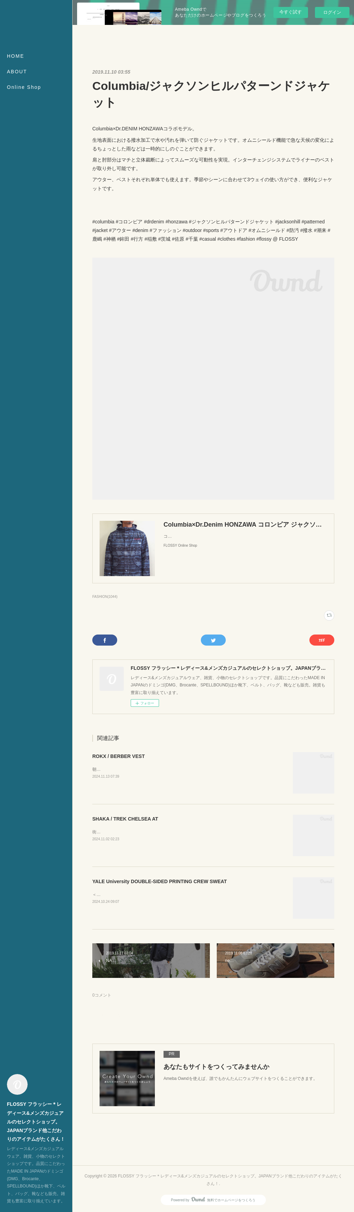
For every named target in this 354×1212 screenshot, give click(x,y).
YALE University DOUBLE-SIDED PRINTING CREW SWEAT (159, 881)
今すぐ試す (290, 12)
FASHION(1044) (105, 597)
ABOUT (17, 71)
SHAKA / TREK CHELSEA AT (125, 819)
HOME (15, 56)
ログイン (332, 12)
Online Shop (24, 87)
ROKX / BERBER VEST (118, 756)
